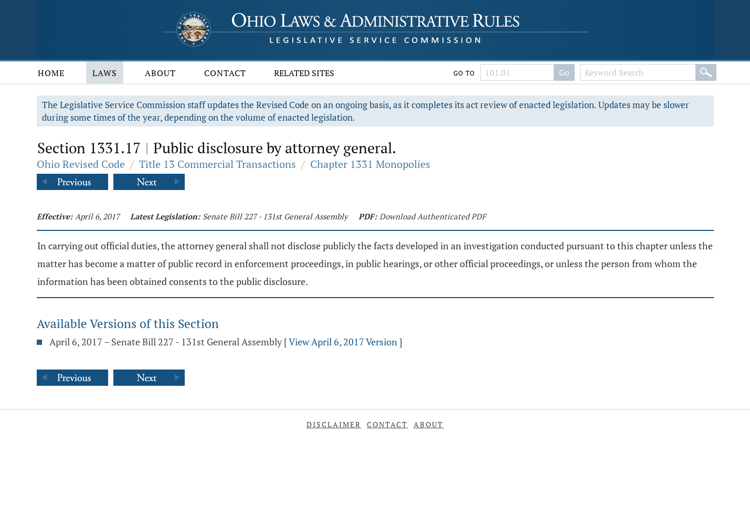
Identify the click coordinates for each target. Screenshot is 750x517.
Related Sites (304, 73)
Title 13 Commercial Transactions (217, 164)
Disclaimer (334, 424)
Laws (104, 73)
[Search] (705, 72)
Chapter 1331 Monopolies (370, 164)
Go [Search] (564, 72)
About (160, 73)
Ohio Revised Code (81, 164)
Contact (225, 73)
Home (51, 73)
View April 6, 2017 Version (343, 341)
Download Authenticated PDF (432, 216)
